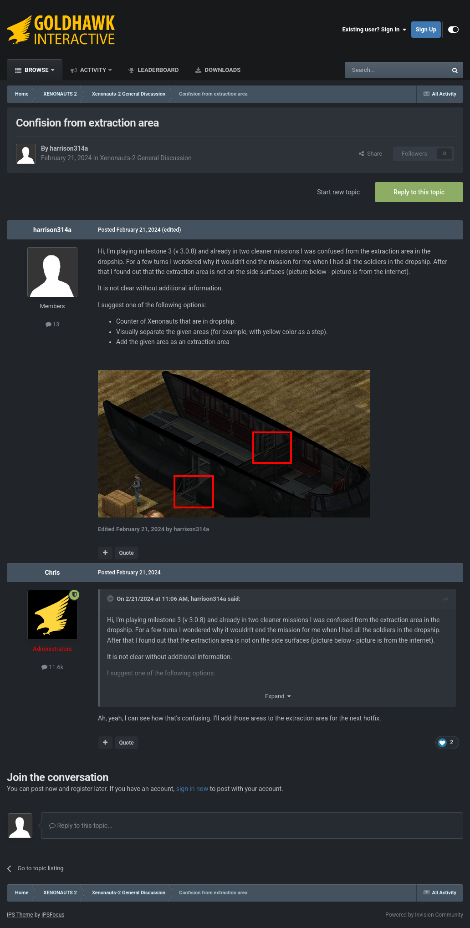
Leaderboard (157, 69)
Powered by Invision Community (424, 915)
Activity (93, 69)
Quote (126, 553)
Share (370, 153)
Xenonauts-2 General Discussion (145, 158)
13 (53, 324)
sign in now (192, 788)
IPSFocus (52, 915)
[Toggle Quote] (111, 598)
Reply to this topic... (80, 825)
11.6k (52, 667)
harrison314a (69, 148)
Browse (36, 69)
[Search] (374, 70)
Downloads (221, 69)
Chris (52, 572)
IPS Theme (20, 915)
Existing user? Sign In (374, 29)
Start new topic (338, 192)
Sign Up (426, 29)
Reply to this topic (418, 192)
